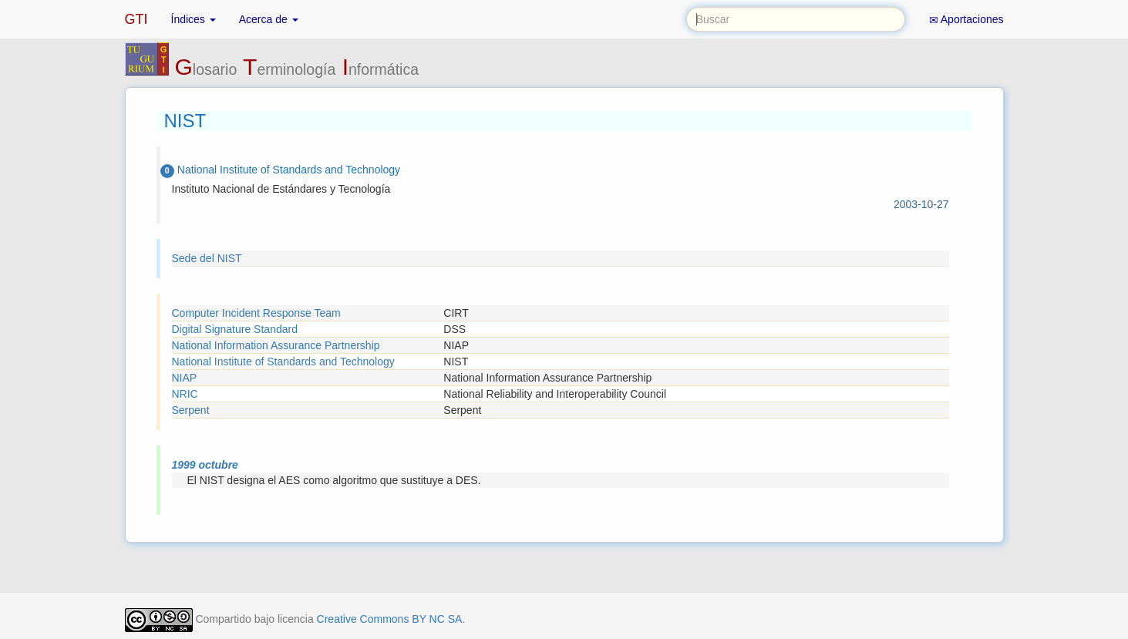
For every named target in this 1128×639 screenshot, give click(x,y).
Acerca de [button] (268, 19)
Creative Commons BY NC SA (390, 619)
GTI (136, 19)
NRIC (185, 394)
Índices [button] (193, 19)
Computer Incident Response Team (256, 313)
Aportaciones (966, 19)
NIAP (184, 378)
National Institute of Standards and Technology (283, 361)
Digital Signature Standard (235, 329)
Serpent (191, 410)
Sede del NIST (207, 258)
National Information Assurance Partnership (276, 345)
